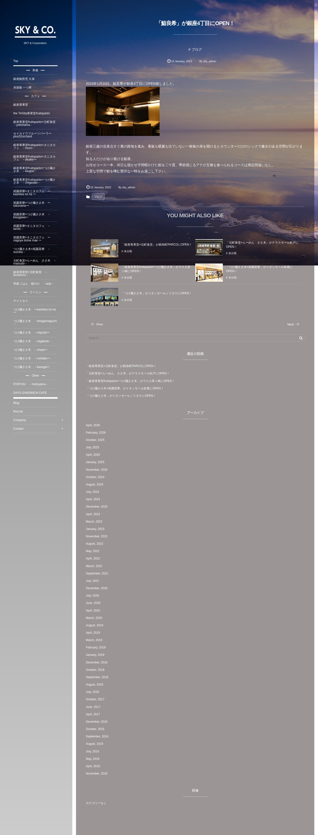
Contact (20, 428)
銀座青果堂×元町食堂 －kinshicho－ (32, 273)
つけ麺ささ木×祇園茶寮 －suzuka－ (33, 250)
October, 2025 (96, 440)
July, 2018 (94, 692)
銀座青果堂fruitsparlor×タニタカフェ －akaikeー (36, 158)
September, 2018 (98, 677)
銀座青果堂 (22, 104)
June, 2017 (94, 707)
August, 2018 (96, 684)
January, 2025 (96, 462)
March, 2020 (95, 618)
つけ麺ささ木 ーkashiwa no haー (36, 311)
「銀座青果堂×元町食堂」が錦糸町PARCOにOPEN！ (122, 366)
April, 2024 (94, 499)
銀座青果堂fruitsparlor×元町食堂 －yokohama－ (37, 123)
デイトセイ (22, 301)
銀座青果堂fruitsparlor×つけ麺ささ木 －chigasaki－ (36, 181)
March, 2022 (95, 566)
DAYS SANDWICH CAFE (31, 393)
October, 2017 (96, 699)
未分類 (129, 253)
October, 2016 (96, 729)
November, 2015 (98, 773)
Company (21, 420)
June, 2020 (94, 603)
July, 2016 (94, 751)
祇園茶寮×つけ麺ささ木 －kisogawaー (33, 216)
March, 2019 (95, 640)
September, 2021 (98, 573)
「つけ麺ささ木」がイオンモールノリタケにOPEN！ (122, 395)
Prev (98, 324)
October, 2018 (96, 670)
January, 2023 (96, 529)
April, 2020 (94, 610)
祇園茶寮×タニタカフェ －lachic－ (33, 227)
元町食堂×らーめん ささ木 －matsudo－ (36, 262)
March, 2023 (95, 521)
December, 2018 (98, 662)
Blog (18, 403)
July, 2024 (94, 492)
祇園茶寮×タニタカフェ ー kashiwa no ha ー (33, 193)
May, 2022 (94, 551)
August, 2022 (96, 543)
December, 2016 (98, 721)
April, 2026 (94, 425)
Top (17, 61)
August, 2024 (96, 484)
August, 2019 (96, 625)
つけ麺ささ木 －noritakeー (33, 358)
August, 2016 (96, 744)
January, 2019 (96, 655)
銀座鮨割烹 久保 (25, 79)
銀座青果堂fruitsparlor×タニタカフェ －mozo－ (36, 146)
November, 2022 (98, 536)
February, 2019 (97, 647)
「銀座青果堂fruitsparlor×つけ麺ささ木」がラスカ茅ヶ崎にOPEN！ (131, 381)
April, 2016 (94, 766)
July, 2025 (94, 447)
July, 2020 (94, 595)
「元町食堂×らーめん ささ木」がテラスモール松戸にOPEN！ (129, 373)
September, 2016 (98, 736)
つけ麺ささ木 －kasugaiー (33, 367)
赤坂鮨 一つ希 (24, 87)
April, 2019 (94, 632)
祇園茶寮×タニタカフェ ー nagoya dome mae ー (33, 239)
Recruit (19, 411)
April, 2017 (94, 714)
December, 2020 (98, 588)
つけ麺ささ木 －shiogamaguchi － (36, 322)
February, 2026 (97, 432)
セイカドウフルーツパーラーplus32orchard (34, 135)
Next (293, 324)
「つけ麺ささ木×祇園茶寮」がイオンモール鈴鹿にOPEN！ (126, 388)
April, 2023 (94, 514)
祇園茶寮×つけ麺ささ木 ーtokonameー (33, 204)
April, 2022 (94, 558)
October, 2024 (96, 477)
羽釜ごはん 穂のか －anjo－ (35, 283)
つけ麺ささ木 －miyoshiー (33, 332)
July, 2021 (94, 581)
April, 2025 (94, 454)
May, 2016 (94, 759)
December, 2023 (98, 506)
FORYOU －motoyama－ (32, 384)
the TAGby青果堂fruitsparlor (33, 113)
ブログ (197, 49)
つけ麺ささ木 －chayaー (32, 350)
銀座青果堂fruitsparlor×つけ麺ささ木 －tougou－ (36, 169)
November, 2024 (98, 469)
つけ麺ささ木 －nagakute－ (34, 341)
